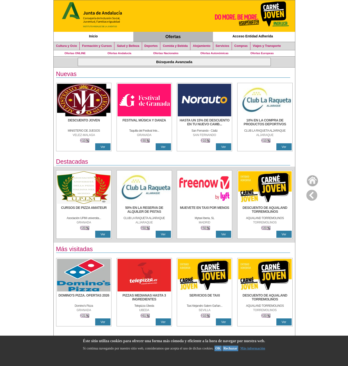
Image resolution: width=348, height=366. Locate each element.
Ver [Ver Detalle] (103, 147)
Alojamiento (201, 46)
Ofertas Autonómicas (214, 53)
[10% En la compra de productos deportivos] (265, 122)
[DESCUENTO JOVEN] (83, 122)
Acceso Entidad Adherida (252, 36)
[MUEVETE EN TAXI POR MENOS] (204, 210)
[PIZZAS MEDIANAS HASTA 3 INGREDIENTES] (144, 297)
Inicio (93, 36)
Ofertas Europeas (262, 53)
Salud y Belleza (128, 46)
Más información (252, 348)
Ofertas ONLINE (75, 53)
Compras (241, 46)
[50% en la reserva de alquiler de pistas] (144, 210)
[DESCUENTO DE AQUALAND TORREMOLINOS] (265, 210)
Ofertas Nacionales (165, 53)
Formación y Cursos (97, 46)
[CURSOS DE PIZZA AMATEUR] (83, 210)
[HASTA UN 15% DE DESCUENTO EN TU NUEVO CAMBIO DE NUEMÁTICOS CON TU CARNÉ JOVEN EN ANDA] (204, 122)
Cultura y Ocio (66, 46)
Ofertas (173, 36)
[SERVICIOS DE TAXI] (204, 297)
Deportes (151, 46)
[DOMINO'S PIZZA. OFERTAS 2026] (83, 297)
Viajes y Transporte (267, 46)
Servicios (222, 46)
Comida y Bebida (175, 46)
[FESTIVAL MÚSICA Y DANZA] (144, 122)
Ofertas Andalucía (119, 53)
